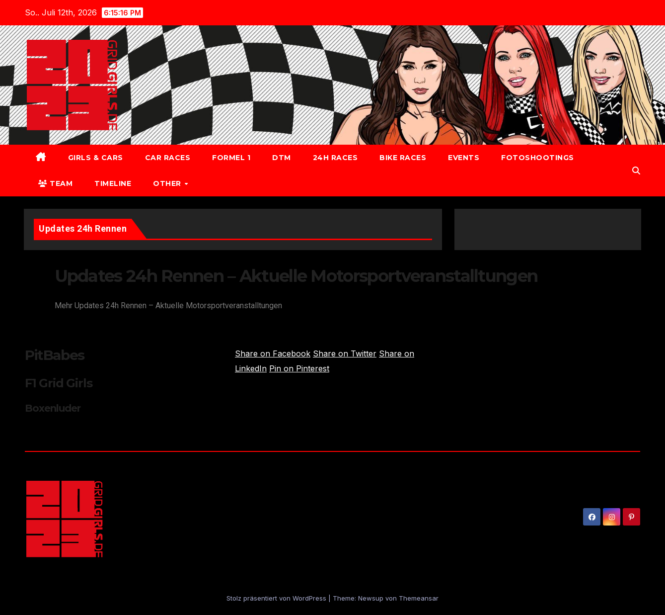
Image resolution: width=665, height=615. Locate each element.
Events (463, 157)
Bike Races (402, 157)
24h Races (335, 157)
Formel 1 (231, 157)
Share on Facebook (272, 353)
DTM (281, 157)
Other (168, 183)
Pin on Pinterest (299, 368)
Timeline (112, 183)
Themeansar (419, 598)
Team (55, 183)
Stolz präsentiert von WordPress (277, 598)
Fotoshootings (537, 157)
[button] (636, 171)
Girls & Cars (95, 157)
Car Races (168, 157)
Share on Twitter (344, 353)
